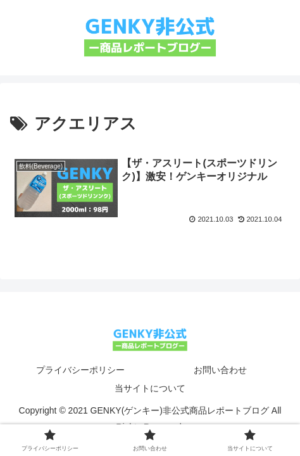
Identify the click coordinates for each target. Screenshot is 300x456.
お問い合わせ (220, 370)
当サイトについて (150, 388)
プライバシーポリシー (80, 370)
